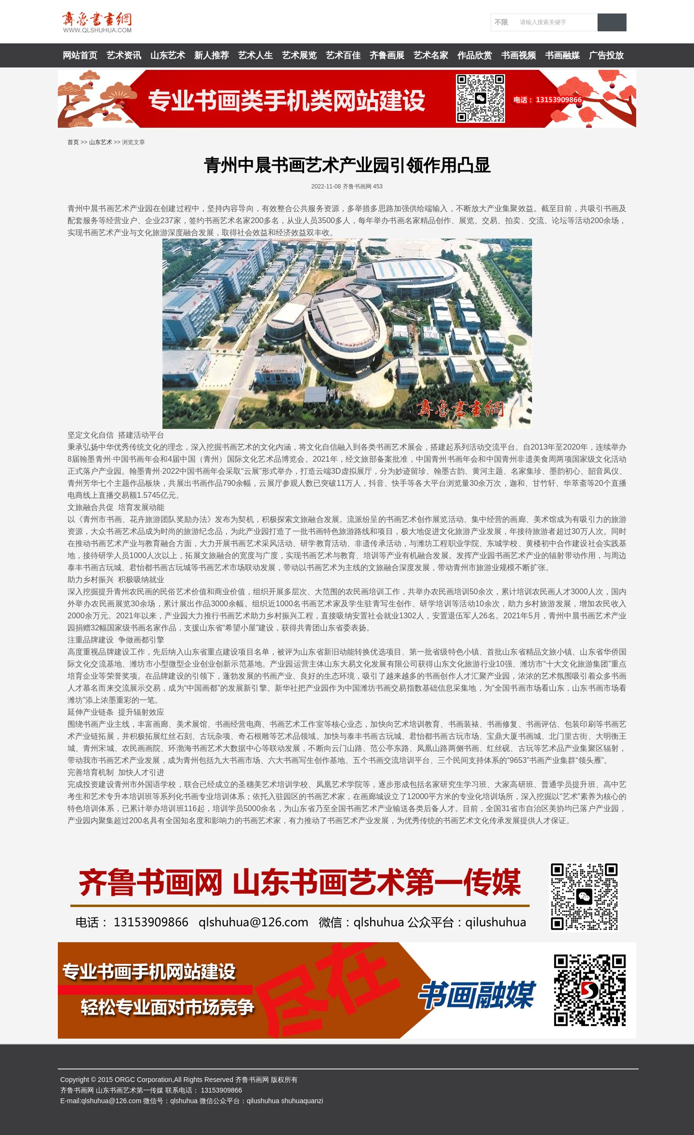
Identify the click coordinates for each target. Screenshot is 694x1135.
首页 (73, 142)
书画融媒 (562, 55)
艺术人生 (255, 55)
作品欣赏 (474, 55)
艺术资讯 (124, 55)
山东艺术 (167, 55)
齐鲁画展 (387, 55)
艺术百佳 (343, 55)
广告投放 (606, 55)
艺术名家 (431, 55)
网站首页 (80, 55)
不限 (501, 22)
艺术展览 (299, 55)
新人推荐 (211, 55)
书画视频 (518, 55)
